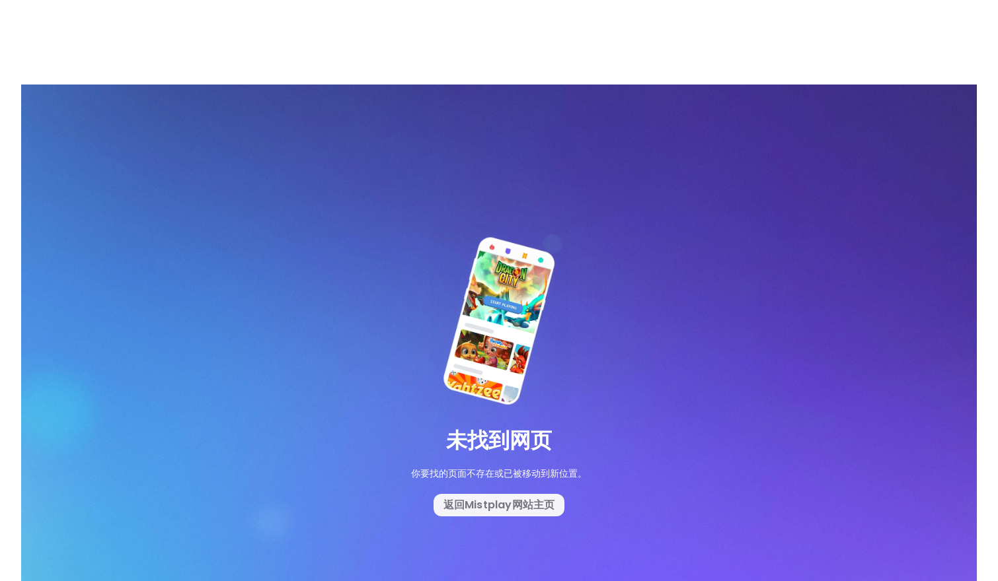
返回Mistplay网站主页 (499, 504)
